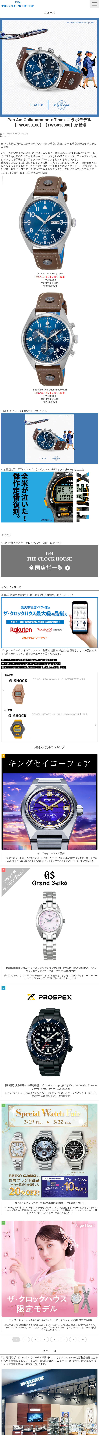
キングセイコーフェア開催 (50, 853)
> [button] (73, 1339)
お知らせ (24, 134)
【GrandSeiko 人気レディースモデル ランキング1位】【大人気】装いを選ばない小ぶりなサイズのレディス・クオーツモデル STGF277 (50, 969)
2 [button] (25, 1339)
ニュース (6, 136)
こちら (43, 411)
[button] (94, 4)
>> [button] (83, 1339)
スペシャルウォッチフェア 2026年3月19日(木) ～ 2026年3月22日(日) (50, 1203)
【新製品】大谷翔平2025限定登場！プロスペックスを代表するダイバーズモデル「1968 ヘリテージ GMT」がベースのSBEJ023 (50, 1087)
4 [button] (44, 1339)
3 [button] (35, 1339)
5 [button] (54, 1339)
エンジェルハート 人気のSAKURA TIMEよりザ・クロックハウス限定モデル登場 (50, 1320)
